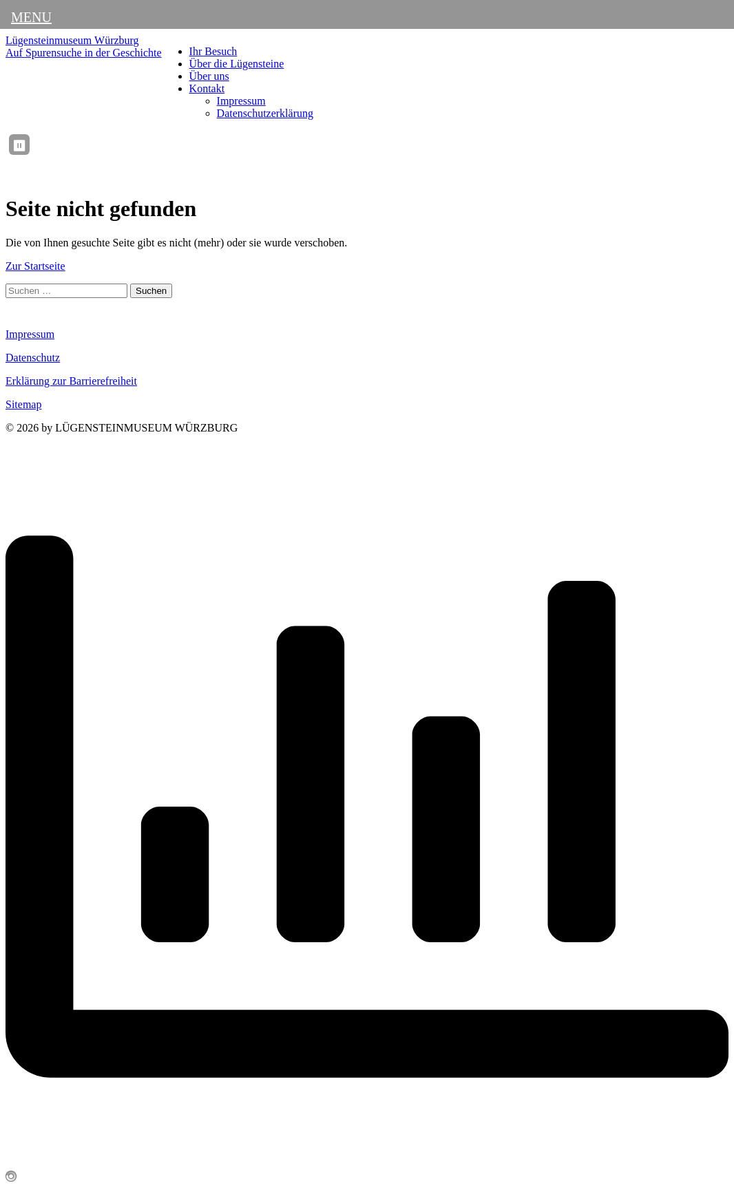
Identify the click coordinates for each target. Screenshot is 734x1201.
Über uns (209, 76)
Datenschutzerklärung (265, 113)
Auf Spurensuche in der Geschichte (84, 53)
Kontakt (207, 88)
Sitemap (23, 404)
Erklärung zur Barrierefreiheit (71, 381)
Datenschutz (33, 357)
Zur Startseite (35, 266)
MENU (31, 17)
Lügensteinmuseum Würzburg (72, 40)
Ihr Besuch (213, 51)
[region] (383, 144)
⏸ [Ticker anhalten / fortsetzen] (19, 145)
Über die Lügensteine (236, 64)
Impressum (241, 101)
